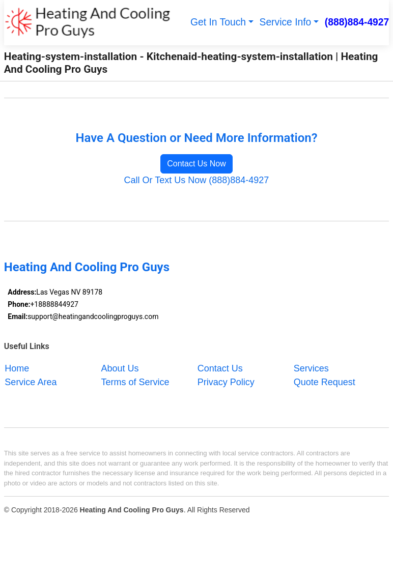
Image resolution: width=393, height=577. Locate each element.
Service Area (31, 382)
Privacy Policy (226, 382)
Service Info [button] (286, 22)
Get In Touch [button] (218, 22)
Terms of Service (135, 382)
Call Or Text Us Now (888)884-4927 (196, 180)
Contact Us (220, 368)
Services (311, 368)
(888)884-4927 (357, 22)
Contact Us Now (196, 163)
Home (17, 368)
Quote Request (324, 382)
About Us (120, 368)
